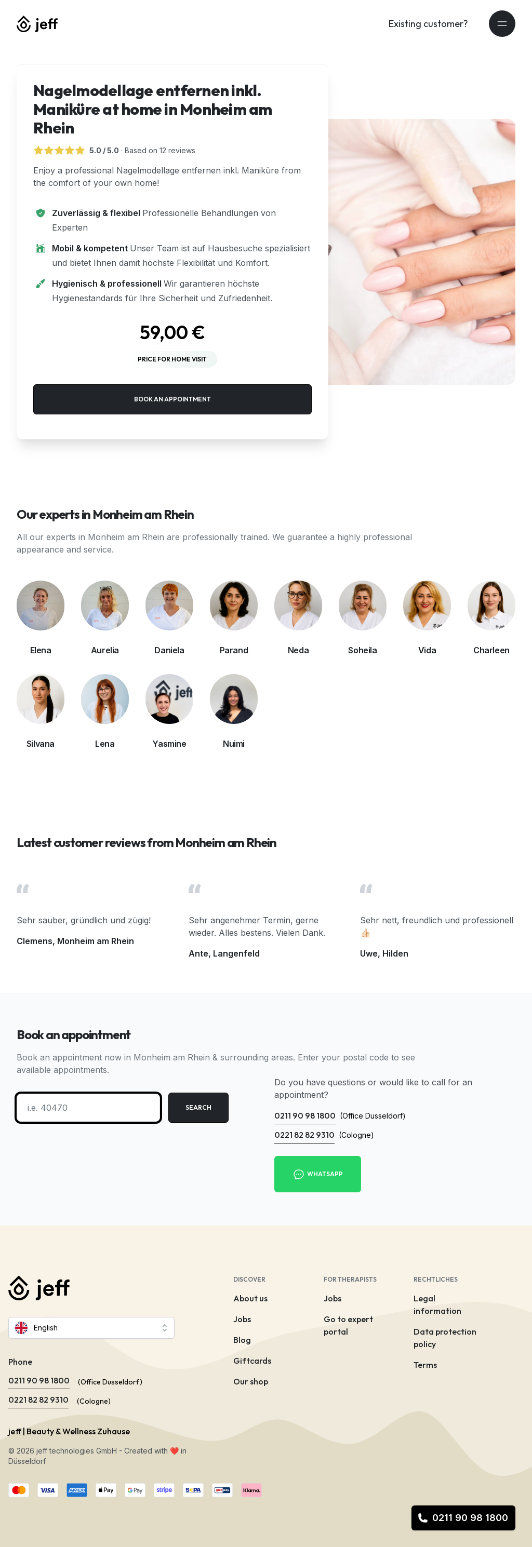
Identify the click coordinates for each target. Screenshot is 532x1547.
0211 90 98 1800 (463, 1517)
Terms (425, 1365)
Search (198, 1107)
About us (250, 1298)
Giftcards (252, 1360)
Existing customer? (428, 24)
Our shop (250, 1381)
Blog (242, 1340)
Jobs (242, 1319)
